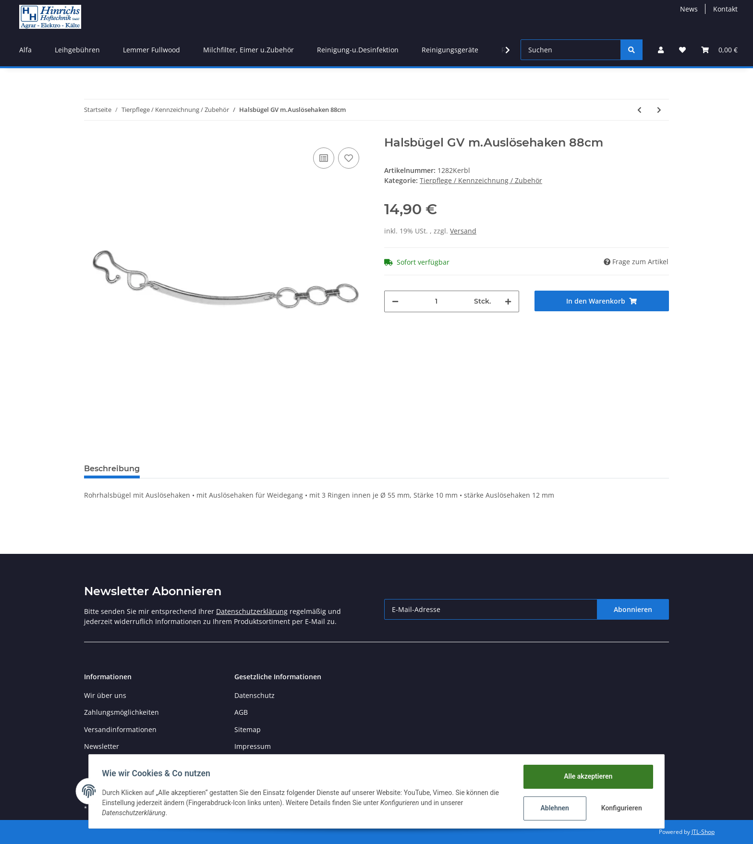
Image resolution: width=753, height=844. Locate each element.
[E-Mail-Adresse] (490, 609)
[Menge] (436, 301)
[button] (660, 49)
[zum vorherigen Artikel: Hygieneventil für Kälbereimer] (639, 109)
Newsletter (101, 746)
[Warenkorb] (719, 49)
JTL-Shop (703, 832)
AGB (241, 712)
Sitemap (247, 729)
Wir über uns (105, 695)
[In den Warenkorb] (601, 301)
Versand (463, 230)
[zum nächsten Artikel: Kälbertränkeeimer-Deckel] (659, 109)
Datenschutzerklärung (252, 611)
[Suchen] (571, 49)
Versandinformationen (120, 729)
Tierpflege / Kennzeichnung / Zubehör (481, 180)
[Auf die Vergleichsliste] (323, 158)
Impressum (252, 746)
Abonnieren (633, 609)
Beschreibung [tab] (112, 468)
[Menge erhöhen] (508, 301)
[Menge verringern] (395, 301)
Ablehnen (552, 808)
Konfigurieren (620, 808)
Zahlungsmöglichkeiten (121, 712)
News (689, 8)
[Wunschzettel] (682, 49)
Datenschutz (254, 695)
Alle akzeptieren (585, 776)
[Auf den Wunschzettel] (348, 158)
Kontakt (725, 8)
